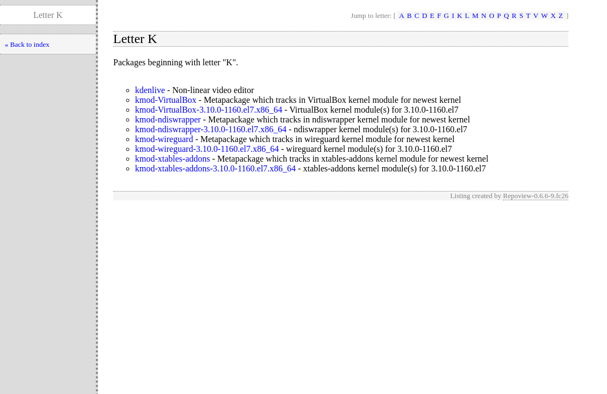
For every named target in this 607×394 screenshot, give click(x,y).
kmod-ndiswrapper (168, 119)
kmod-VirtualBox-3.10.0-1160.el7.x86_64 (208, 109)
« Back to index (27, 44)
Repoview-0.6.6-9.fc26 (535, 196)
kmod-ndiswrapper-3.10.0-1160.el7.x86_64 (210, 129)
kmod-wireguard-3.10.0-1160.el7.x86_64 (207, 148)
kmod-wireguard (164, 139)
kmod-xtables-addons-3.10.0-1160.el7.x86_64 (215, 168)
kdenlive (150, 90)
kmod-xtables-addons (172, 158)
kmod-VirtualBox (166, 99)
